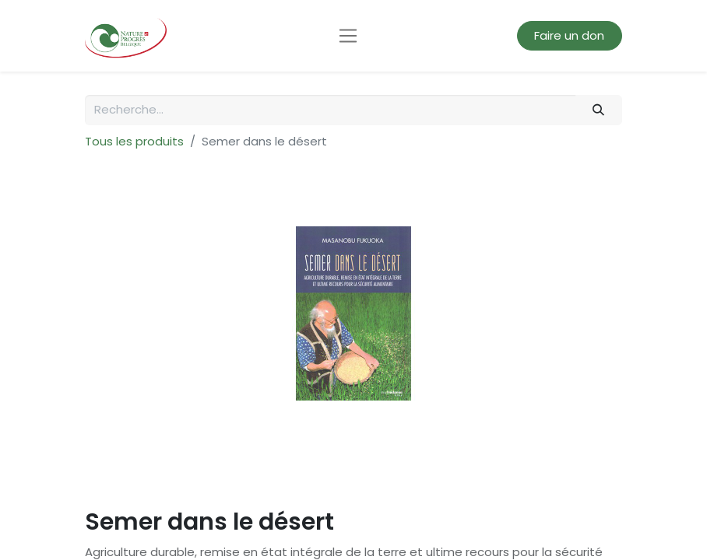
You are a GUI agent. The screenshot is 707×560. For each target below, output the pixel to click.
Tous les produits (134, 141)
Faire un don (569, 35)
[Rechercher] (598, 110)
